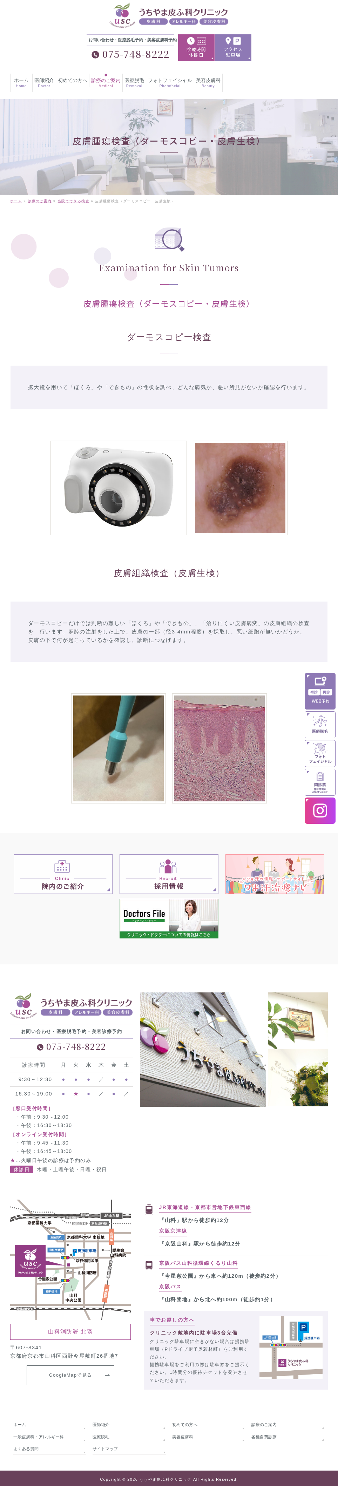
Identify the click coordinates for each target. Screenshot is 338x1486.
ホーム (19, 1421)
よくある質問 (26, 1446)
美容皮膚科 (182, 1434)
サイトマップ (105, 1446)
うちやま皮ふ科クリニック (166, 1477)
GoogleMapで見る (70, 1376)
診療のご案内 (264, 1421)
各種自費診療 (264, 1434)
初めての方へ (184, 1421)
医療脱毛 (101, 1434)
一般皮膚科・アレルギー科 (38, 1434)
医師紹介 (101, 1421)
